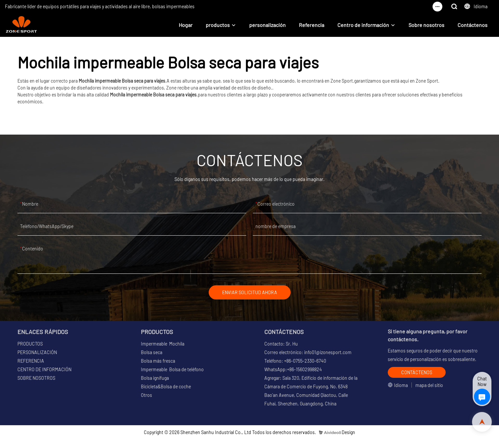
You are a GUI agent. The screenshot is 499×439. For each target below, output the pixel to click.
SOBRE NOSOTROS (36, 378)
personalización (267, 25)
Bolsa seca (151, 352)
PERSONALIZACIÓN (37, 352)
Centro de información (363, 25)
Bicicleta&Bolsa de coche (166, 386)
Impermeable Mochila (162, 344)
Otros (146, 395)
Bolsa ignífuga (155, 378)
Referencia (311, 25)
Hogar (186, 25)
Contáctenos (472, 25)
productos (218, 25)
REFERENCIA (30, 361)
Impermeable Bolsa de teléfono (172, 369)
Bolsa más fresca (158, 361)
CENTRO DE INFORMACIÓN (44, 369)
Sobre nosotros (426, 25)
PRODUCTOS (30, 344)
